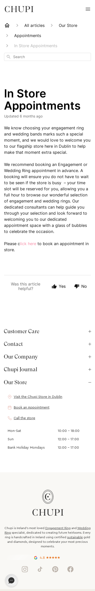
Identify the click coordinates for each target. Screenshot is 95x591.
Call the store (24, 418)
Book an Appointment (31, 407)
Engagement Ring (58, 528)
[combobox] (47, 57)
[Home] (7, 25)
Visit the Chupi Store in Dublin (38, 397)
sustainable (75, 537)
